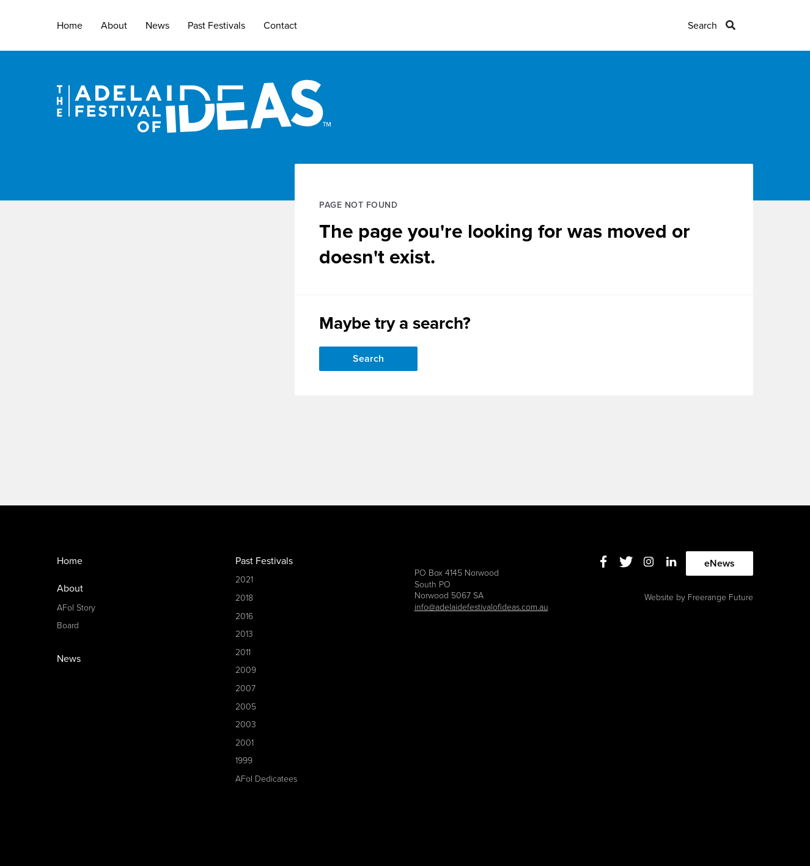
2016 (244, 616)
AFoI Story (76, 608)
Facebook (603, 562)
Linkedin (671, 562)
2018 (244, 598)
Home (70, 26)
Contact (280, 26)
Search (702, 26)
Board (68, 625)
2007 (245, 688)
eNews (719, 563)
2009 (245, 670)
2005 (245, 707)
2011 (243, 652)
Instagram (648, 562)
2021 (244, 579)
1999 (243, 760)
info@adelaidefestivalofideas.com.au (481, 607)
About (114, 26)
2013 (244, 634)
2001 (244, 743)
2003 (245, 724)
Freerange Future (720, 597)
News (157, 26)
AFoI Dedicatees (266, 779)
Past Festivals (216, 26)
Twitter (625, 562)
